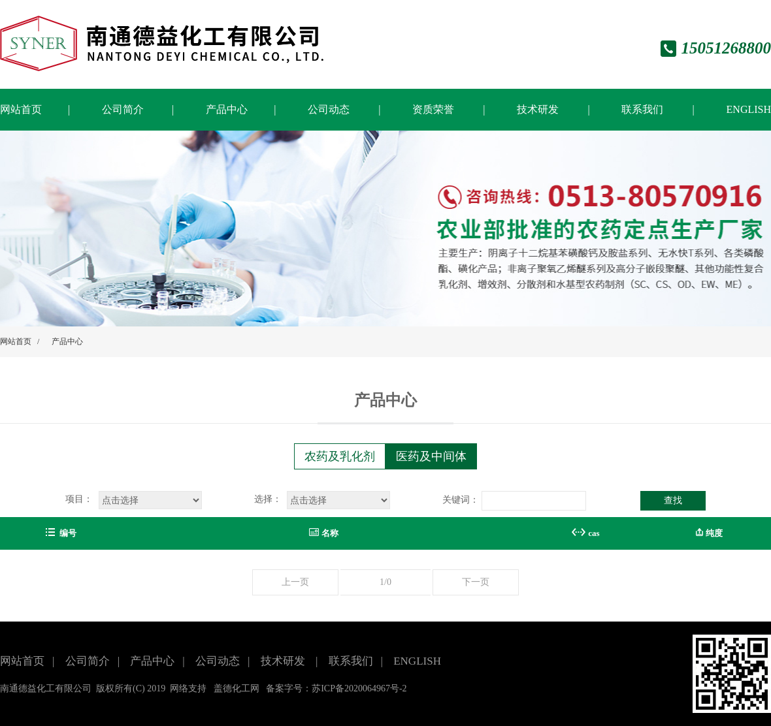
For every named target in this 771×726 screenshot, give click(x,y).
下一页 (475, 582)
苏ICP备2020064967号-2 (359, 688)
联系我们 (643, 109)
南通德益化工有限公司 (45, 688)
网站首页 (21, 109)
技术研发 (539, 109)
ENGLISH (749, 109)
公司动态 (330, 109)
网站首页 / (19, 341)
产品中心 (227, 109)
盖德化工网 (236, 688)
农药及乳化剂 (339, 456)
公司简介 (123, 109)
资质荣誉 (434, 109)
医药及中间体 (431, 456)
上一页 (295, 582)
